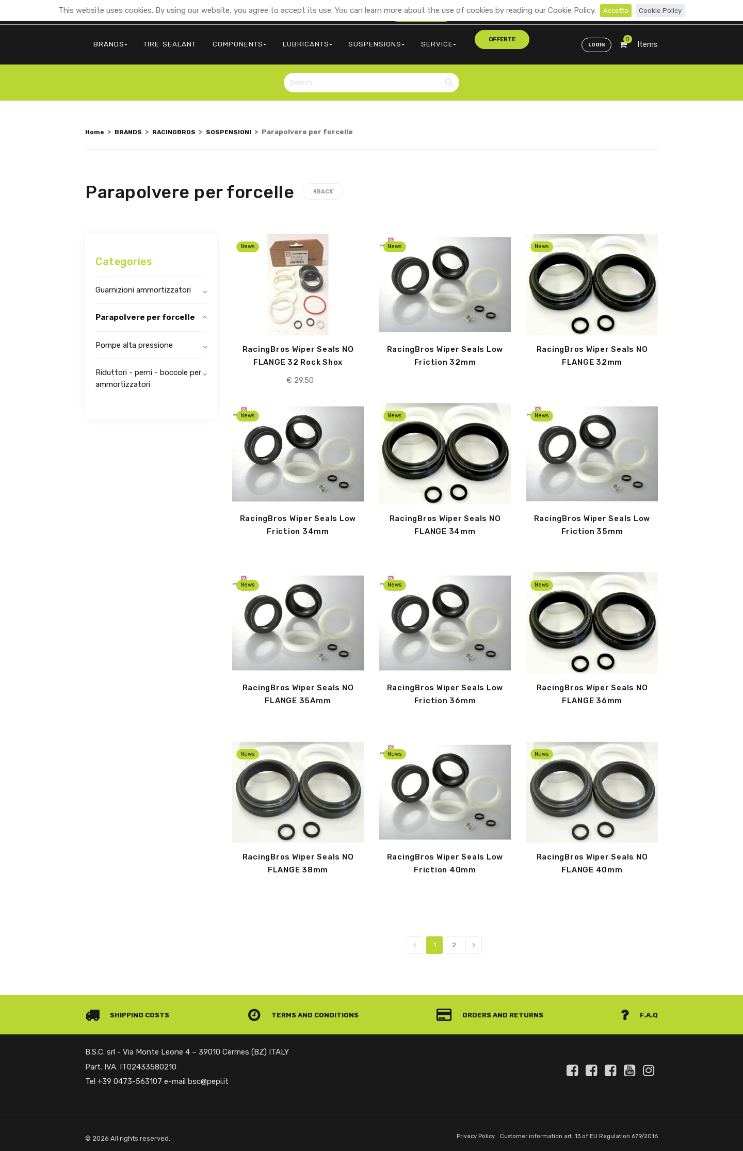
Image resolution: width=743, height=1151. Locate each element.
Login (594, 39)
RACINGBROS (181, 123)
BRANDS (106, 39)
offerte (442, 38)
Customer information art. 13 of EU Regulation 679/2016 (571, 1132)
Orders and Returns (493, 1010)
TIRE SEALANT (158, 39)
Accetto (613, 10)
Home (95, 123)
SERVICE (393, 39)
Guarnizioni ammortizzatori (143, 281)
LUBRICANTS (278, 39)
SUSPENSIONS (340, 39)
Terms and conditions (306, 1010)
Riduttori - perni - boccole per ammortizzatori (148, 370)
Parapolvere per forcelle (145, 309)
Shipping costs (130, 1010)
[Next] (473, 940)
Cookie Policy (662, 10)
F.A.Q (638, 1010)
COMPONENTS (218, 39)
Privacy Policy (457, 1132)
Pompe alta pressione (134, 336)
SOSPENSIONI (241, 123)
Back (323, 183)
